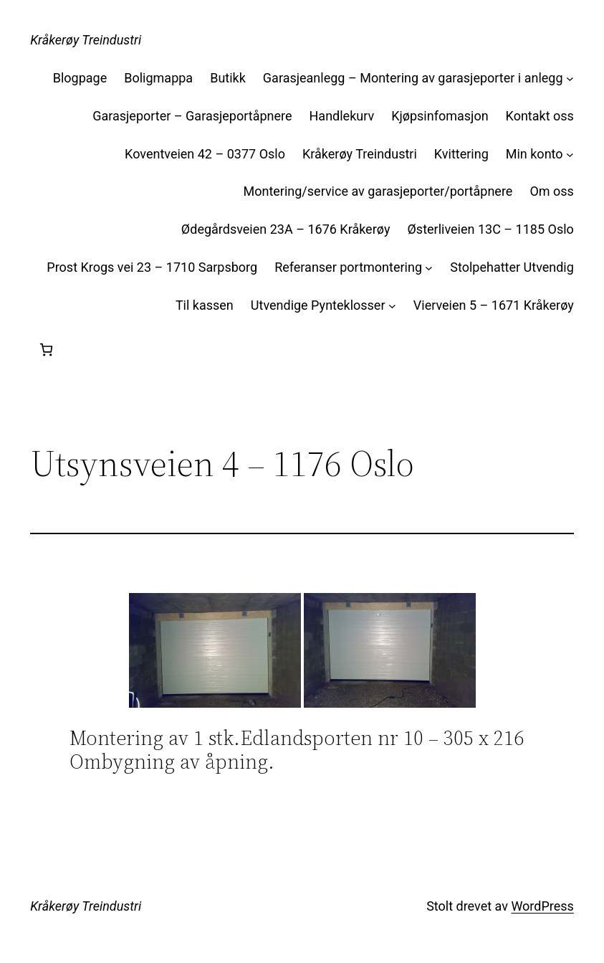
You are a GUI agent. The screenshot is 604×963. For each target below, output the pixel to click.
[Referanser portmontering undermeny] (429, 268)
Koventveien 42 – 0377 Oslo (205, 153)
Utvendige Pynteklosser (318, 305)
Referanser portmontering (348, 267)
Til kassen (205, 305)
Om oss (551, 191)
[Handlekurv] (46, 349)
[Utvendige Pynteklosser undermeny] (392, 306)
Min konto (534, 153)
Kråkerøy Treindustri (85, 39)
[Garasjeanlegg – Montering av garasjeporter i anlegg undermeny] (570, 78)
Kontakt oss (540, 115)
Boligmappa (158, 77)
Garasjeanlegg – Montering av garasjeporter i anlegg (413, 77)
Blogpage (80, 77)
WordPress (542, 906)
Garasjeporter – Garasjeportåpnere (192, 115)
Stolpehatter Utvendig (512, 267)
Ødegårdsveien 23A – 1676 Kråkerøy (285, 229)
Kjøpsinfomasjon (439, 115)
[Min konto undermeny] (570, 154)
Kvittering (461, 153)
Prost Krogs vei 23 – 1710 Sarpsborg (152, 267)
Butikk (228, 77)
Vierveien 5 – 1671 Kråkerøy (493, 305)
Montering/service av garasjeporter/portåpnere (377, 191)
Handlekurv (342, 115)
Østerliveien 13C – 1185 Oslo (490, 229)
